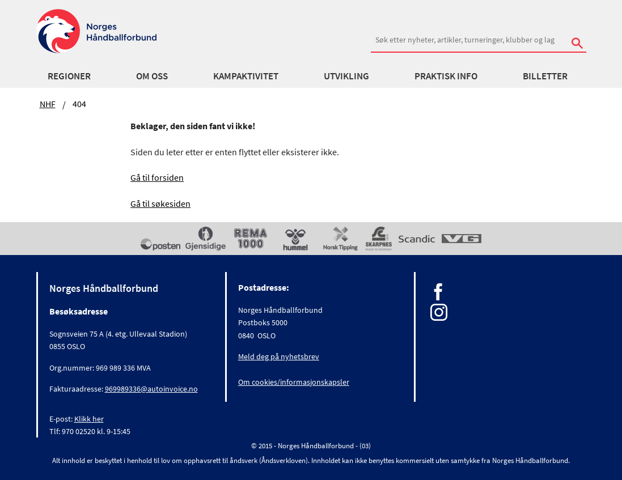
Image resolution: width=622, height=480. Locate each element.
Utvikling (346, 76)
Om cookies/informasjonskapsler (293, 382)
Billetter (545, 76)
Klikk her (89, 419)
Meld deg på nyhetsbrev (278, 356)
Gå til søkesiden (160, 203)
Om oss (152, 76)
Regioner (69, 76)
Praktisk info (445, 76)
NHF (48, 103)
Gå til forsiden (157, 177)
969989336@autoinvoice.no (151, 389)
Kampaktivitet (245, 76)
